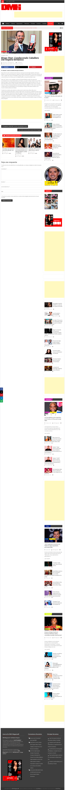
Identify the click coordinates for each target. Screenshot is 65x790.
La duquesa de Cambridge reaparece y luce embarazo (57, 369)
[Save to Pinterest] (35, 67)
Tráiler (52, 541)
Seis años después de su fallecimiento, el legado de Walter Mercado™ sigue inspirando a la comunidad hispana (53, 136)
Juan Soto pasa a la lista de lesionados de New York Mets (25, 27)
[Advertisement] (38, 15)
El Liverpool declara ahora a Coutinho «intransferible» (57, 360)
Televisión (26, 23)
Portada (33, 23)
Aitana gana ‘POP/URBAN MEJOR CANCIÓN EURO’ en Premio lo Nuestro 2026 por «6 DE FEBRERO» (53, 666)
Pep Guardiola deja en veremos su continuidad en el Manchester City (55, 757)
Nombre (3, 181)
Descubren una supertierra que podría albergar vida (8, 149)
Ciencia (13, 23)
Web (2, 191)
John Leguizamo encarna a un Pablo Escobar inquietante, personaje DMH (52, 545)
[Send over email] (1, 401)
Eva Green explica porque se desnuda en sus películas (57, 352)
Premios (58, 626)
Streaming (47, 541)
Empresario (53, 626)
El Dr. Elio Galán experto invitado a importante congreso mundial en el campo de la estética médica (36, 763)
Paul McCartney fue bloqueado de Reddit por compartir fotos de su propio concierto (55, 751)
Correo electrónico (5, 186)
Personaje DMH (53, 412)
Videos (46, 414)
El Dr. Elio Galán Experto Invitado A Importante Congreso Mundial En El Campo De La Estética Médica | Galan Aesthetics (36, 755)
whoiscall (32, 770)
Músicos (9, 51)
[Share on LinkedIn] (1, 398)
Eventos (38, 23)
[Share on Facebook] (7, 67)
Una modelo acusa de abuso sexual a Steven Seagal (29, 130)
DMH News (4, 51)
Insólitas (44, 23)
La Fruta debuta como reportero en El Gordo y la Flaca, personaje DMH (53, 419)
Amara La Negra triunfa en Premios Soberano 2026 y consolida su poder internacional (53, 633)
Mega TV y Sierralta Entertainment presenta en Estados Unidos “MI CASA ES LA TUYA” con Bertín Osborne (53, 332)
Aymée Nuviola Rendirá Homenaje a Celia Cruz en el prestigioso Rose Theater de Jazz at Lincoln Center (53, 156)
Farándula (47, 412)
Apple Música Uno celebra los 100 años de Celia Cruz (57, 146)
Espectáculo (19, 23)
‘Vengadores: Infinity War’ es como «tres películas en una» (15, 126)
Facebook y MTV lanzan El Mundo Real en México (34, 149)
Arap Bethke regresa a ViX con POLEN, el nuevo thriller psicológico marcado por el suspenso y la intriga (53, 574)
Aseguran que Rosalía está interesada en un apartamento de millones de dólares (54, 744)
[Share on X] (21, 67)
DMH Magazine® (6, 153)
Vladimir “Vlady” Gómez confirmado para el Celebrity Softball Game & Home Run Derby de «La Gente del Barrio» (53, 450)
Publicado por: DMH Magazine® (8, 62)
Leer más (47, 110)
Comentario (4, 168)
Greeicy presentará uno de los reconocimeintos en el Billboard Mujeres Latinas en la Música (21, 151)
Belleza (7, 23)
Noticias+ (50, 23)
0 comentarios (19, 62)
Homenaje (52, 90)
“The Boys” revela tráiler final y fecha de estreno (57, 564)
